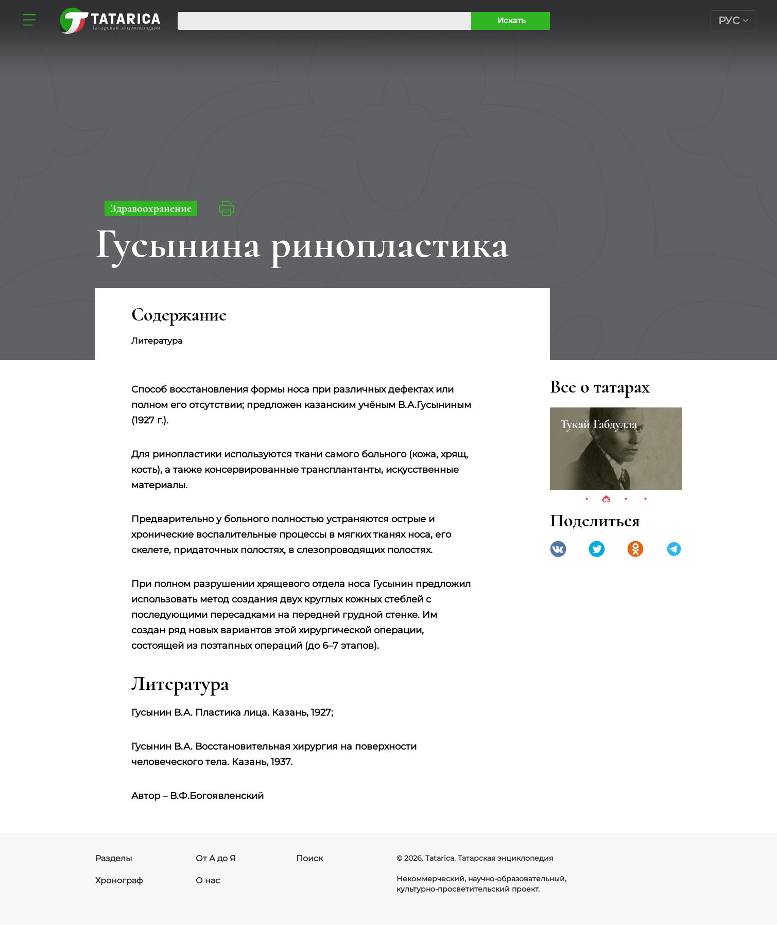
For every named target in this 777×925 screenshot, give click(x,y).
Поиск (309, 858)
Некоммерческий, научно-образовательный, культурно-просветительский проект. (481, 884)
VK (558, 549)
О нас (208, 880)
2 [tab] (606, 499)
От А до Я (216, 858)
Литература (156, 341)
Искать (511, 20)
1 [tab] (586, 499)
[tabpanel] (616, 448)
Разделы (113, 858)
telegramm (674, 549)
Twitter (597, 549)
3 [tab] (625, 499)
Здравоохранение (151, 208)
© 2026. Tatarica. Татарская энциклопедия (474, 858)
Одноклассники (635, 549)
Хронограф (119, 880)
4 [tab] (645, 499)
